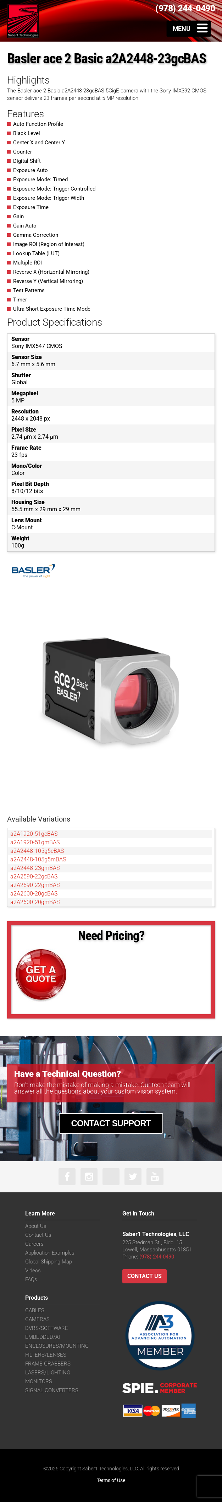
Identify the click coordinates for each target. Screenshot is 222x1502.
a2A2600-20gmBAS (35, 902)
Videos (33, 1270)
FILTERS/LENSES (45, 1355)
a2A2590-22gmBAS (35, 885)
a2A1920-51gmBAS (35, 842)
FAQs (31, 1279)
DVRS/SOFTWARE (46, 1328)
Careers (34, 1244)
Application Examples (49, 1253)
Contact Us (38, 1235)
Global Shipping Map (48, 1261)
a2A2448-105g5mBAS (38, 859)
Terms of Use (111, 1480)
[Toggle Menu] (189, 28)
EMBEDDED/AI (42, 1337)
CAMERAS (37, 1319)
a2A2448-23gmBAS (35, 868)
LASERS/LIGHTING (47, 1372)
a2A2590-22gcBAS (33, 876)
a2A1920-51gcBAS (33, 833)
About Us (35, 1226)
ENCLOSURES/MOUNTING (57, 1346)
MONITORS (38, 1381)
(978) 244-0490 (156, 1257)
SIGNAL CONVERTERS (51, 1390)
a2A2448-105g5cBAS (37, 851)
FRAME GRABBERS (48, 1364)
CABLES (34, 1310)
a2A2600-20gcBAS (33, 893)
